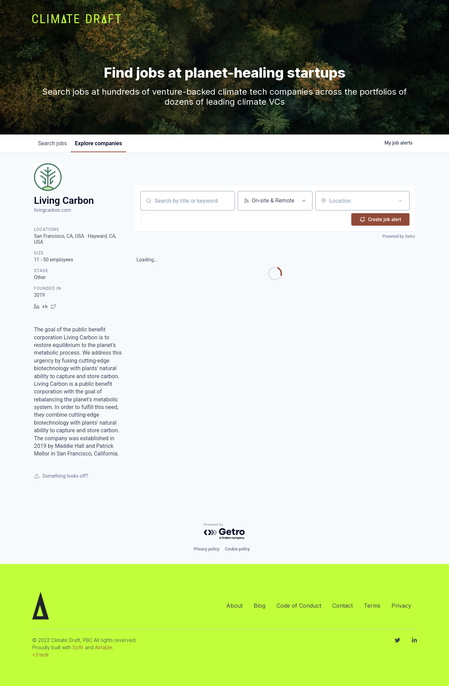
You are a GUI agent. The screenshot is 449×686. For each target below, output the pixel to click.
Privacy (401, 605)
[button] (163, 218)
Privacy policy (206, 549)
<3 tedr (40, 655)
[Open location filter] (400, 200)
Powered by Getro (398, 235)
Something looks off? (61, 476)
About (234, 605)
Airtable (103, 647)
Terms (372, 605)
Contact (342, 605)
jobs (53, 143)
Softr (77, 647)
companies (102, 143)
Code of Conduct (298, 605)
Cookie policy (237, 549)
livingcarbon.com (52, 210)
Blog (259, 605)
